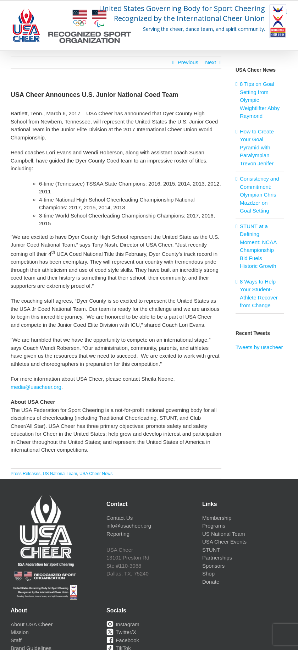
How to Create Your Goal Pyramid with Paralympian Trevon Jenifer (257, 147)
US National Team (60, 473)
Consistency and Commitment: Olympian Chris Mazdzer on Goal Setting (259, 195)
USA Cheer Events (224, 542)
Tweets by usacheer (259, 347)
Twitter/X (121, 632)
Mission (20, 632)
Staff (16, 640)
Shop (208, 574)
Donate (210, 582)
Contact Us (119, 518)
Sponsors (213, 566)
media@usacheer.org (36, 387)
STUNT (211, 550)
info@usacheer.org (128, 526)
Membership (217, 518)
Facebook (122, 640)
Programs (213, 526)
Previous (188, 62)
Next (210, 62)
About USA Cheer (32, 624)
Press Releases (25, 473)
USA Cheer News (95, 473)
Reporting (117, 534)
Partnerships (217, 558)
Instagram (122, 624)
